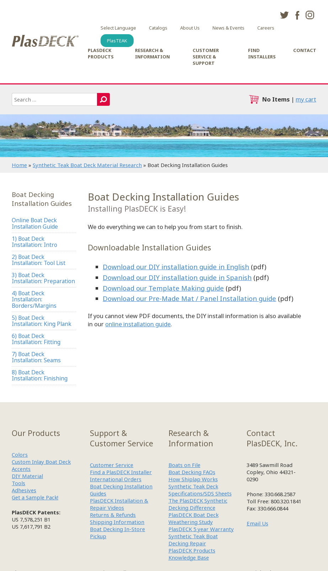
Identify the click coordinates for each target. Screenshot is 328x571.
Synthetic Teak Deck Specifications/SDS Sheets (200, 490)
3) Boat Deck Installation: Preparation (43, 278)
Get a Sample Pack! (35, 497)
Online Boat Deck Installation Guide (35, 223)
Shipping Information (117, 521)
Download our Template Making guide (163, 288)
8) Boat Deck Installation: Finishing (40, 375)
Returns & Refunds (113, 514)
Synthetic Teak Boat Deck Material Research (87, 164)
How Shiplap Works (193, 479)
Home (19, 164)
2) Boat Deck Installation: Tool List (38, 260)
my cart (306, 99)
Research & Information (152, 53)
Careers (265, 28)
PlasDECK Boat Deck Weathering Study (193, 518)
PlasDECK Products (101, 53)
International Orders (115, 479)
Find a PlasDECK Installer (121, 472)
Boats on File (184, 464)
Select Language (118, 28)
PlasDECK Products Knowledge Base (191, 554)
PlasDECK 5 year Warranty (201, 529)
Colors (20, 454)
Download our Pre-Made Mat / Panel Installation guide (189, 298)
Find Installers (262, 53)
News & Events (228, 28)
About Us (190, 28)
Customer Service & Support (206, 56)
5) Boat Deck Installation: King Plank (41, 321)
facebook (297, 15)
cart (253, 99)
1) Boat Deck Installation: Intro (34, 242)
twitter (284, 15)
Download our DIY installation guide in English (176, 266)
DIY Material (27, 475)
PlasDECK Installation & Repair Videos (119, 504)
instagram (309, 15)
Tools (18, 483)
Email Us (257, 523)
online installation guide (138, 324)
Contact (304, 50)
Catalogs (158, 28)
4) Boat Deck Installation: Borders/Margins (34, 299)
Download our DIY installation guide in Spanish (177, 277)
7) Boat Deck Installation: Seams (36, 357)
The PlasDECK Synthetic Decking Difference (197, 504)
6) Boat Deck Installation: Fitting (36, 339)
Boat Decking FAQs (191, 472)
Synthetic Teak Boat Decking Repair (193, 540)
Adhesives (24, 490)
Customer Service (111, 464)
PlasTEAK (117, 40)
